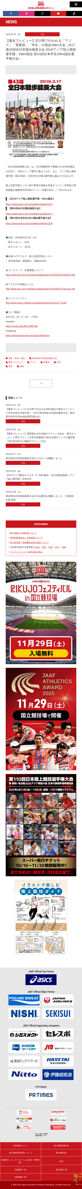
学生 (59, 362)
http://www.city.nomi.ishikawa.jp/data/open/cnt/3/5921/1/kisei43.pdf (40, 275)
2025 (44, 547)
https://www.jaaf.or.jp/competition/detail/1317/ (29, 214)
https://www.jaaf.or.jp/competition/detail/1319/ (29, 223)
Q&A (61, 1161)
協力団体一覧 (61, 1170)
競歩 (10, 366)
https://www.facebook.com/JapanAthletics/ (27, 335)
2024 (37, 547)
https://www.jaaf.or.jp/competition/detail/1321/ (29, 204)
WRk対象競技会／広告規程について (26, 538)
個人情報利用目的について (20, 1153)
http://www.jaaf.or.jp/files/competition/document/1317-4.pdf (36, 303)
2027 (57, 547)
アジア (33, 362)
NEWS (11, 22)
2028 (64, 547)
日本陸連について (20, 1146)
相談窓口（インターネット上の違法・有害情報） (20, 1161)
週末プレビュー (15, 362)
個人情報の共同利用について (23, 533)
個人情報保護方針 (61, 1146)
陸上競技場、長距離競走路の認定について (29, 542)
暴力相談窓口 (61, 1153)
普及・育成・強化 (16, 358)
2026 (50, 547)
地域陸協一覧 (20, 1177)
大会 (42, 34)
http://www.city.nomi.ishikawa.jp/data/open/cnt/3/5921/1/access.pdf (40, 289)
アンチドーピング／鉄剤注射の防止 (26, 552)
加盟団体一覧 (20, 1170)
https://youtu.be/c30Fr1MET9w (22, 326)
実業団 (46, 362)
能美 (22, 366)
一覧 (41, 383)
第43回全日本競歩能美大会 (44, 358)
